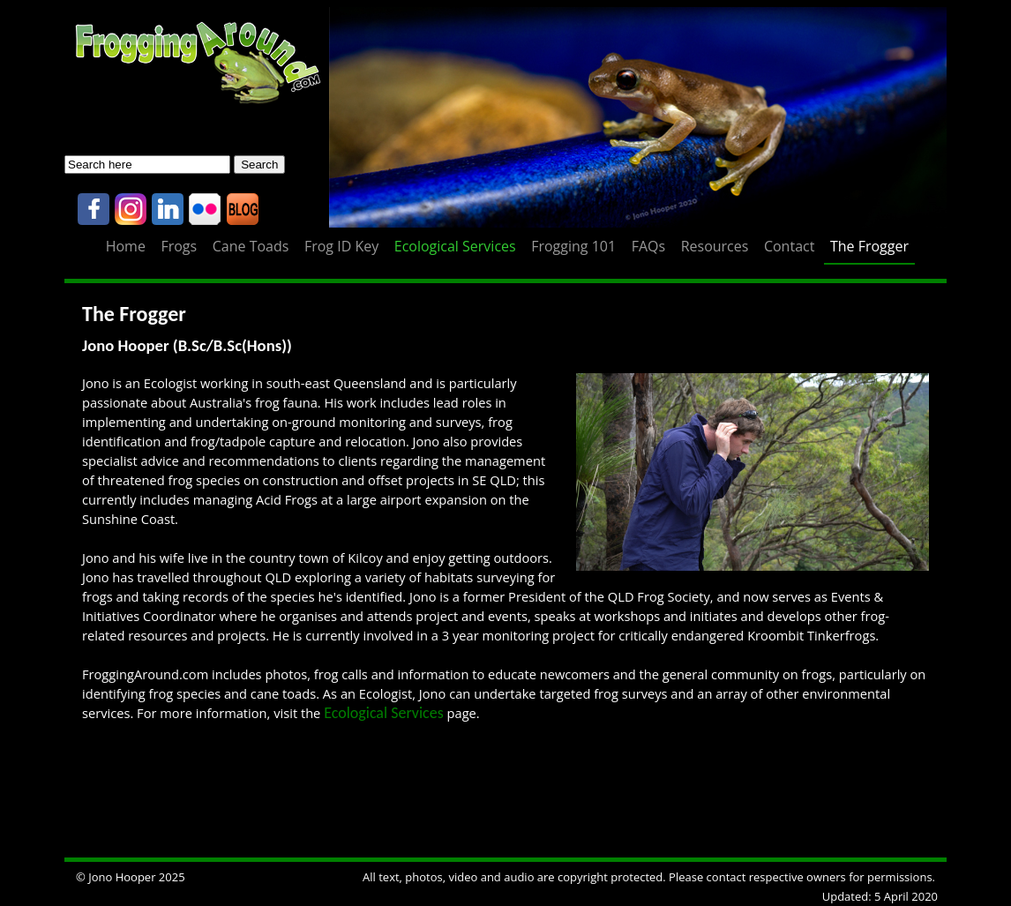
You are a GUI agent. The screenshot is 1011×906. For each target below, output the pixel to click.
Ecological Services (455, 246)
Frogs (179, 246)
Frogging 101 (573, 246)
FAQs (648, 246)
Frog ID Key (341, 246)
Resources (715, 246)
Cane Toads (251, 246)
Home (126, 246)
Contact (789, 246)
